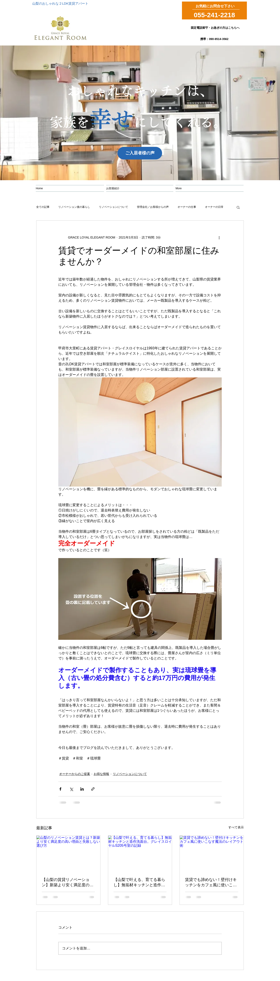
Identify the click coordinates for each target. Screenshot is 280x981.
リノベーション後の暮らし (74, 206)
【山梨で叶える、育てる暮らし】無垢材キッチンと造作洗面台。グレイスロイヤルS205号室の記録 (140, 882)
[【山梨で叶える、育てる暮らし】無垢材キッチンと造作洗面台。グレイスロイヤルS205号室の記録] (140, 853)
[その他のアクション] (219, 237)
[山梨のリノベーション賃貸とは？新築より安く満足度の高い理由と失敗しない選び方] (68, 853)
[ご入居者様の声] (139, 153)
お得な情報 (101, 774)
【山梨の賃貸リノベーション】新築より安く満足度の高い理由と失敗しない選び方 (67, 882)
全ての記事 (42, 206)
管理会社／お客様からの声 (153, 206)
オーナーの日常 (214, 206)
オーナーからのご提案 (74, 774)
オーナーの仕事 (187, 206)
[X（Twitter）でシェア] (71, 789)
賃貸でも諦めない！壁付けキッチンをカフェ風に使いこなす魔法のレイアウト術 (211, 882)
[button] (238, 207)
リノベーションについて (113, 206)
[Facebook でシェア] (60, 789)
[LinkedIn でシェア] (82, 789)
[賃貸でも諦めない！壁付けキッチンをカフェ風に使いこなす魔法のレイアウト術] (212, 853)
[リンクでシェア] (93, 789)
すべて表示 (236, 827)
